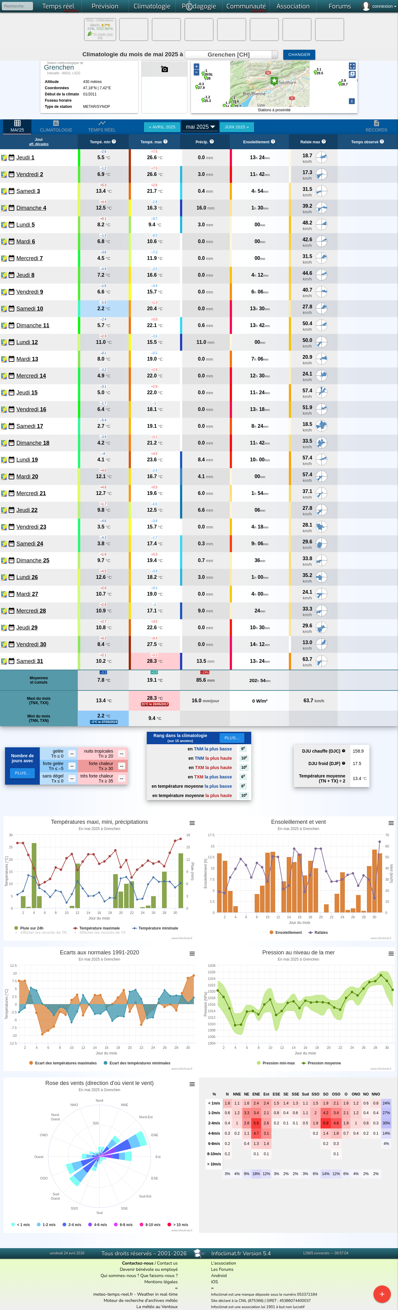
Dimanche (31, 208)
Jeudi (25, 158)
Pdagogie (199, 6)
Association (293, 6)
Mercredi (29, 258)
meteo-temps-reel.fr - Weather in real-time (135, 1294)
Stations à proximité (274, 110)
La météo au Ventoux (157, 1307)
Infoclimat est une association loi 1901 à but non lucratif (258, 1306)
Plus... (231, 738)
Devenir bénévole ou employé (149, 1269)
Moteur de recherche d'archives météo (141, 1300)
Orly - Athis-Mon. (100, 20)
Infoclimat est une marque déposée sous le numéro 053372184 (264, 1294)
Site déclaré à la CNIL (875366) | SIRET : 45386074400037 (261, 1300)
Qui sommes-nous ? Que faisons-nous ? (139, 1276)
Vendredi (29, 174)
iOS (214, 1282)
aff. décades (39, 144)
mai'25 (17, 125)
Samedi (28, 191)
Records (376, 125)
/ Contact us (150, 1263)
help (343, 751)
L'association (223, 1263)
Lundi (25, 225)
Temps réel (60, 7)
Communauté (246, 7)
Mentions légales (161, 1282)
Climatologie (152, 6)
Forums (340, 6)
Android (219, 1276)
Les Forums (222, 1269)
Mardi (25, 241)
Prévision (105, 6)
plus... (22, 773)
